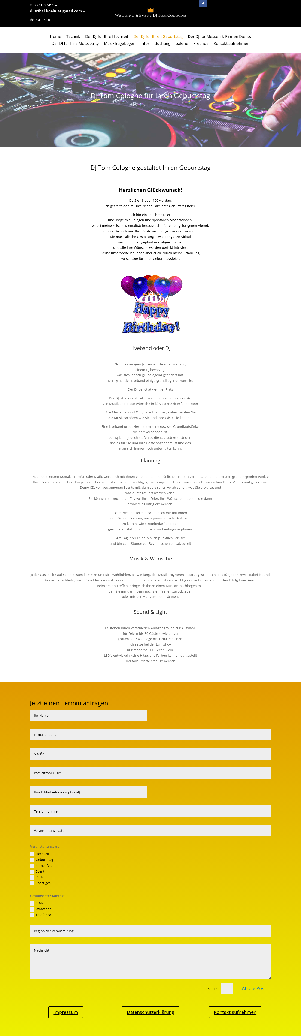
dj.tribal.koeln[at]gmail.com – (58, 11)
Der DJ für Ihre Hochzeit (106, 37)
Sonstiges (40, 883)
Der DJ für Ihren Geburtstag (158, 37)
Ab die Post (254, 988)
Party (37, 877)
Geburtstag (41, 859)
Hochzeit (39, 854)
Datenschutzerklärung (150, 1012)
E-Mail (38, 903)
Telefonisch (42, 915)
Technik (73, 37)
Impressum (65, 1012)
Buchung (162, 44)
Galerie (181, 44)
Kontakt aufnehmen (231, 44)
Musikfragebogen (119, 44)
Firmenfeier (42, 865)
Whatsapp (41, 909)
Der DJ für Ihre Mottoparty (75, 44)
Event (37, 871)
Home (55, 37)
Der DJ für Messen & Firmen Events (219, 37)
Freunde (201, 44)
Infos (144, 44)
